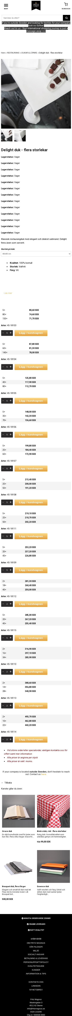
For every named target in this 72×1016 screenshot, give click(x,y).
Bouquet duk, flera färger (14, 886)
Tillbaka (6, 783)
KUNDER (36, 970)
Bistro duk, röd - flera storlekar (51, 831)
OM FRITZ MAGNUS (36, 943)
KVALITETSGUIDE (36, 966)
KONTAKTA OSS (36, 982)
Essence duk (43, 886)
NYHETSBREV (36, 990)
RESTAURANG (13, 53)
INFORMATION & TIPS (36, 974)
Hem (3, 53)
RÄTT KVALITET (36, 930)
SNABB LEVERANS (36, 924)
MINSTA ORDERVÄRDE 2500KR (36, 918)
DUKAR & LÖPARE (29, 53)
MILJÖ (36, 951)
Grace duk (7, 831)
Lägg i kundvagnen (31, 333)
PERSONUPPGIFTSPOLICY (36, 962)
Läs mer (8, 293)
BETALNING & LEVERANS (36, 958)
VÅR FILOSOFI (36, 947)
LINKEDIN (36, 986)
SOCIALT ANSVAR (36, 954)
